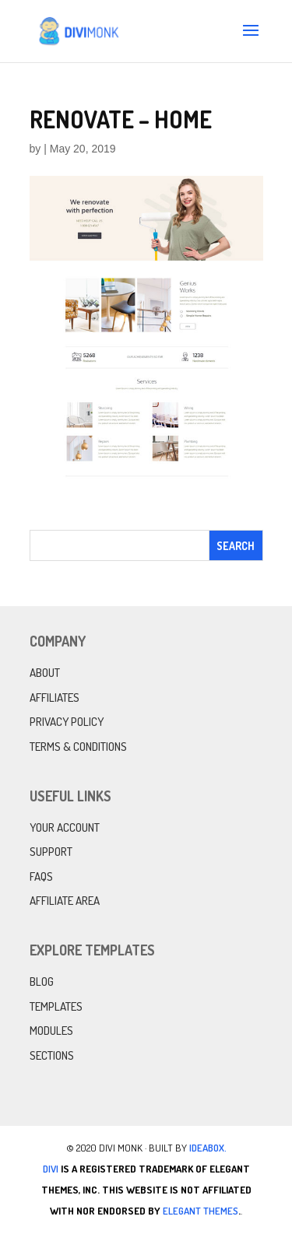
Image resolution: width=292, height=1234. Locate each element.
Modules (51, 1030)
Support (51, 851)
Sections (52, 1055)
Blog (42, 981)
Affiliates (54, 697)
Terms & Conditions (78, 746)
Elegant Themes (200, 1210)
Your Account (65, 827)
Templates (56, 1006)
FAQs (41, 876)
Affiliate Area (65, 900)
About (45, 672)
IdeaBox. (208, 1147)
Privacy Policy (67, 721)
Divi (50, 1168)
